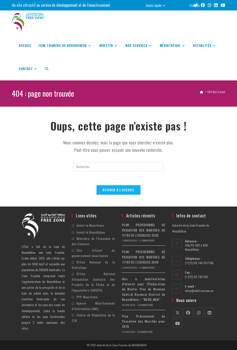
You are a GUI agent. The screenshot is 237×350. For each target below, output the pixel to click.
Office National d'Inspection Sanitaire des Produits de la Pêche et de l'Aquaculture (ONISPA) (93, 282)
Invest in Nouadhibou (91, 232)
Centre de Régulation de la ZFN (93, 318)
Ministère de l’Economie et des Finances (93, 241)
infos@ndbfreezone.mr (199, 290)
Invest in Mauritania (90, 225)
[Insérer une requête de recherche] (118, 166)
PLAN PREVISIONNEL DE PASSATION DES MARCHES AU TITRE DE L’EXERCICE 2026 (143, 230)
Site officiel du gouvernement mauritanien (93, 253)
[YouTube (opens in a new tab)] (222, 5)
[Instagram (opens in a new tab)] (209, 5)
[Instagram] (198, 312)
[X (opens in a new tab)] (195, 5)
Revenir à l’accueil (118, 190)
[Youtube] (177, 323)
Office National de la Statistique (93, 265)
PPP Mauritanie (87, 297)
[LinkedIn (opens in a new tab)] (216, 5)
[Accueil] (201, 91)
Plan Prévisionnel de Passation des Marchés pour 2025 (143, 321)
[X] (177, 312)
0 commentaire (147, 240)
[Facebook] (188, 312)
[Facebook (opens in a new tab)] (202, 5)
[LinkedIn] (209, 312)
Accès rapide (156, 5)
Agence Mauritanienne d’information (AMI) (93, 306)
